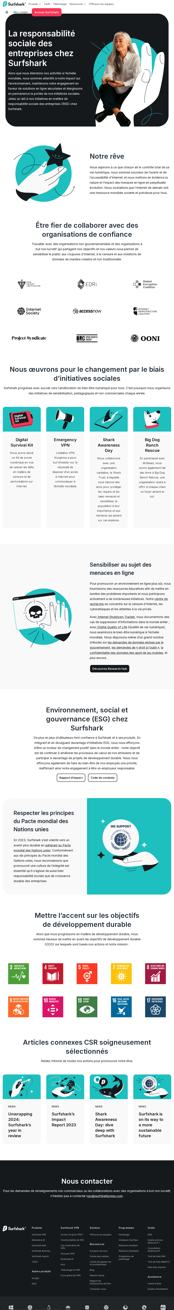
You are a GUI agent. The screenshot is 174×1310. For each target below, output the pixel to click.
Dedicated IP (67, 1259)
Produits (35, 4)
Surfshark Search (40, 1256)
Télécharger (60, 4)
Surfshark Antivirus (41, 1251)
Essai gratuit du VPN (71, 1275)
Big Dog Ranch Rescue (152, 445)
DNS (150, 1234)
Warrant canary (97, 1275)
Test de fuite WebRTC (159, 1262)
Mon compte (21, 12)
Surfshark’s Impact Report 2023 (64, 1119)
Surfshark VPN (39, 1234)
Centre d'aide (154, 1283)
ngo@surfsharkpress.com (104, 1196)
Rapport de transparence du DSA (100, 1282)
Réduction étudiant (128, 1245)
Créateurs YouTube (128, 1240)
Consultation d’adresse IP (154, 1249)
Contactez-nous (98, 1289)
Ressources (78, 4)
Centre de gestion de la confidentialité (100, 1263)
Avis (63, 1264)
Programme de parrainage (126, 1257)
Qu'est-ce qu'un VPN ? (72, 1234)
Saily (34, 1283)
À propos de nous (99, 1251)
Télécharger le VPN (70, 1270)
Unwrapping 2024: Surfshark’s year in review (20, 1125)
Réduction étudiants (129, 1251)
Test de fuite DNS (157, 1256)
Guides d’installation (158, 1289)
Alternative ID (38, 1240)
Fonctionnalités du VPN (72, 1240)
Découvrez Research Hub (109, 668)
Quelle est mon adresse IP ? (155, 1241)
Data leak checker (157, 1267)
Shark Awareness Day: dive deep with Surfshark (106, 1125)
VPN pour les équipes (101, 4)
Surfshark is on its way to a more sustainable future (151, 1125)
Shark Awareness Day (109, 445)
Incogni (35, 1278)
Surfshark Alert (39, 1245)
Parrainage (124, 1234)
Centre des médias (99, 1256)
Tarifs (47, 4)
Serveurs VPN (67, 1253)
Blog (92, 1270)
